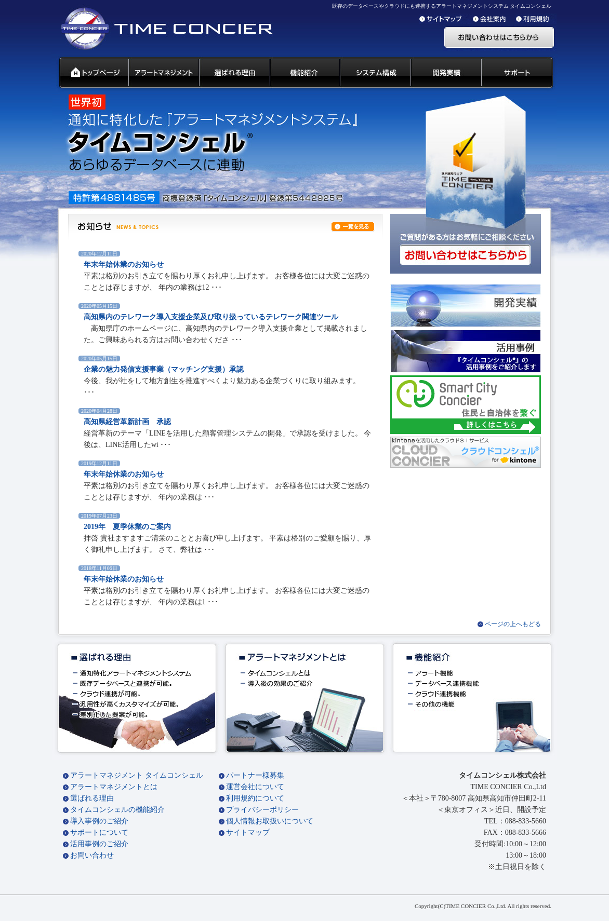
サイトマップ (248, 832)
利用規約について (255, 798)
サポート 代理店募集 (519, 73)
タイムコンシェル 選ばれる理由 (233, 73)
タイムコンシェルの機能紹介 (117, 810)
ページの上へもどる (513, 624)
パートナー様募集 (255, 775)
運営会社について (255, 787)
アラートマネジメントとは (113, 787)
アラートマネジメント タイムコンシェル (136, 775)
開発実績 (445, 73)
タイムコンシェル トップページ (89, 73)
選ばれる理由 (92, 798)
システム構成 (374, 73)
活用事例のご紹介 (99, 844)
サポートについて (99, 832)
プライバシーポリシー (262, 810)
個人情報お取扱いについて (269, 821)
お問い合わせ (92, 855)
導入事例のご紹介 (99, 821)
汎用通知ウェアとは (163, 73)
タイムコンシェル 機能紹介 (304, 73)
